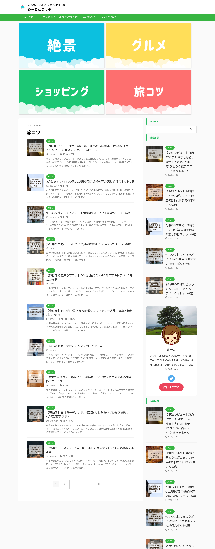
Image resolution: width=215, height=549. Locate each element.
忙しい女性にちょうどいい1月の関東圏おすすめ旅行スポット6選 (85, 145)
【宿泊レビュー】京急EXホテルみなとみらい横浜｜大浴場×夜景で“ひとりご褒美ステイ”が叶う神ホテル (180, 93)
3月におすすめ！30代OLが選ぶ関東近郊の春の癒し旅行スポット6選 (87, 114)
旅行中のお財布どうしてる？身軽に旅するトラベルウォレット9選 (86, 177)
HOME (28, 17)
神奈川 (71, 86)
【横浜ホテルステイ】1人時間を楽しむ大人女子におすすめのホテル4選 (89, 383)
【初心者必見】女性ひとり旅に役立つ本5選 (72, 280)
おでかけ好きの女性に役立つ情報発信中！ (111, 538)
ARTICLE (49, 17)
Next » (100, 414)
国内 (65, 86)
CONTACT (109, 17)
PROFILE (89, 17)
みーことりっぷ (39, 9)
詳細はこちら (171, 316)
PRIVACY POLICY (68, 17)
